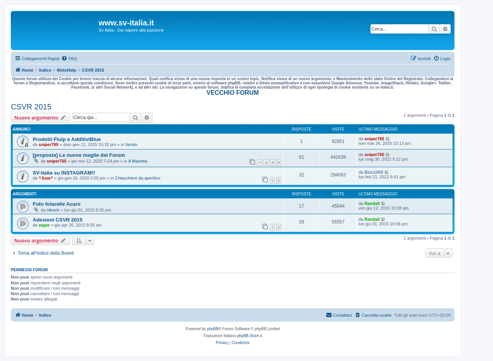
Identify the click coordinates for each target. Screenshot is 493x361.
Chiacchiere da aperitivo (137, 178)
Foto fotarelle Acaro (56, 204)
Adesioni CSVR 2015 (57, 220)
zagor (44, 225)
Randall (372, 203)
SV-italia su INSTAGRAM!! (64, 173)
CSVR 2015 (31, 106)
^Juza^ (46, 178)
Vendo (131, 144)
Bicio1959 (373, 172)
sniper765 (48, 144)
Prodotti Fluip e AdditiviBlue (67, 139)
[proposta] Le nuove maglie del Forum (79, 155)
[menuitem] (69, 58)
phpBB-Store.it (249, 336)
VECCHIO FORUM (232, 92)
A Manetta (138, 161)
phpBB (212, 329)
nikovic (53, 210)
